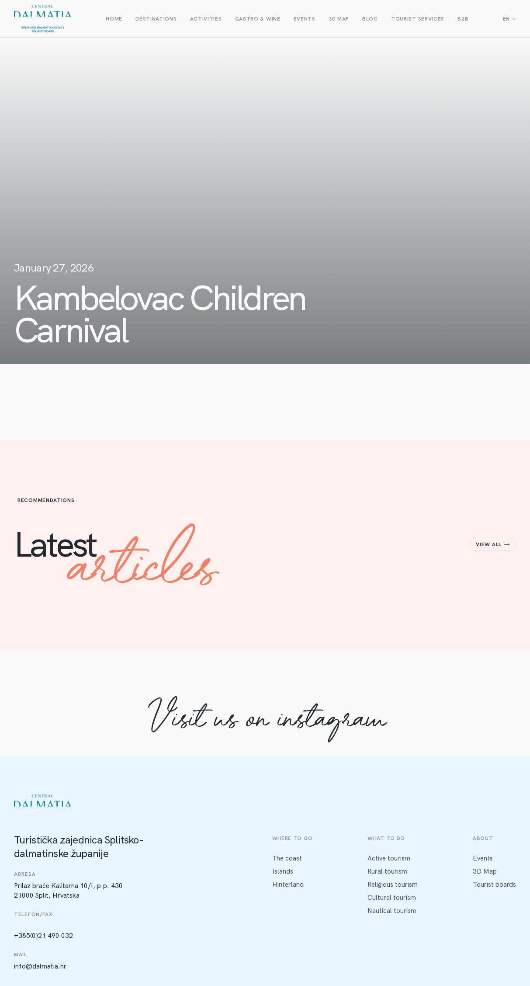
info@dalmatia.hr (40, 966)
